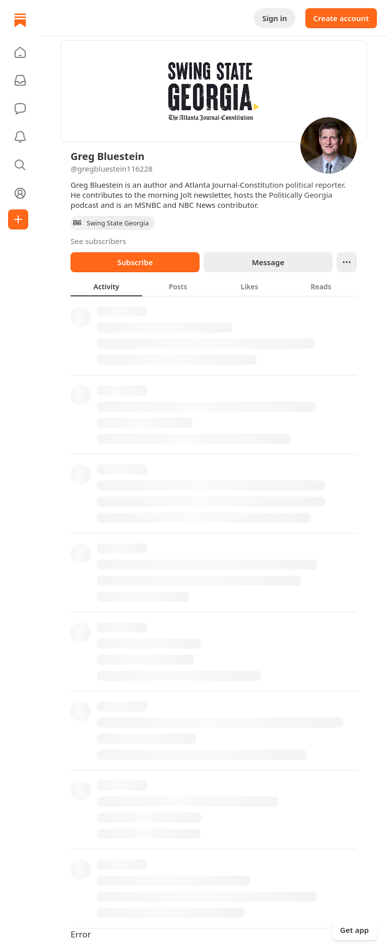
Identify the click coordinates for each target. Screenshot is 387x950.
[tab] (106, 286)
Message (268, 262)
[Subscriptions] (20, 80)
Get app (354, 930)
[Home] (20, 20)
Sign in (274, 18)
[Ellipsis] (347, 262)
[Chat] (20, 109)
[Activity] (20, 137)
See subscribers (98, 241)
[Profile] (20, 193)
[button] (20, 52)
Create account (341, 18)
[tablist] (214, 286)
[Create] (18, 219)
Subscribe (135, 262)
